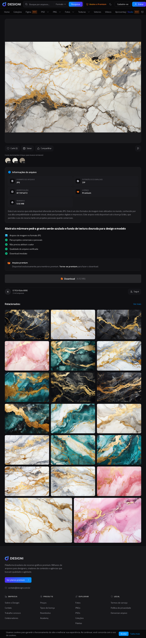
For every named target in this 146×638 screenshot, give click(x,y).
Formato (61, 4)
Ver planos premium (18, 579)
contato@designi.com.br (19, 587)
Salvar (27, 148)
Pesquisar (75, 4)
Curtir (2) (12, 148)
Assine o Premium (96, 4)
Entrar (139, 4)
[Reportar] (138, 148)
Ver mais (137, 304)
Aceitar (124, 633)
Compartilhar (44, 148)
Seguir (134, 291)
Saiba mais (135, 633)
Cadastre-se (122, 4)
